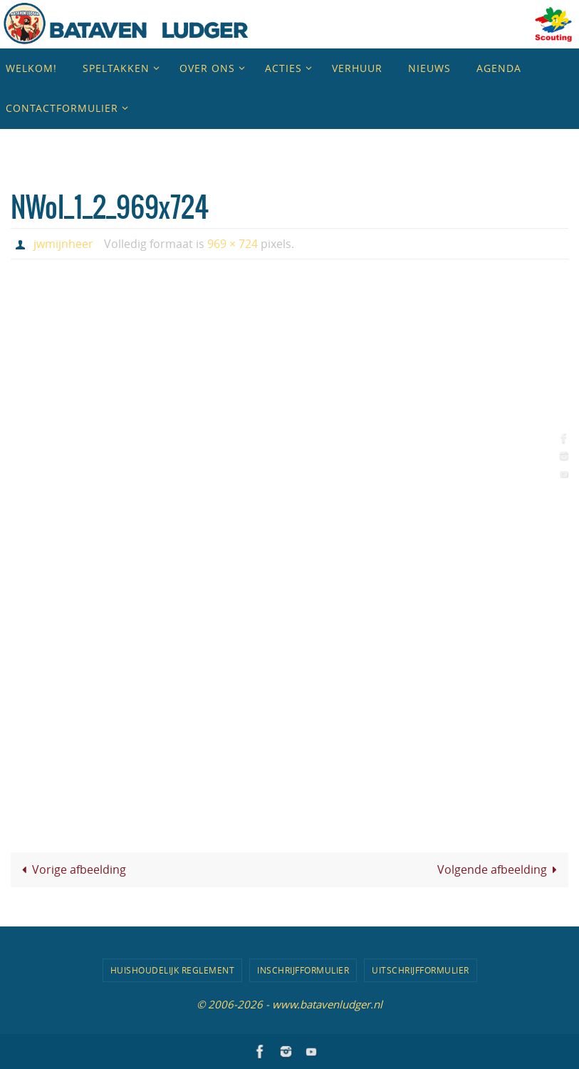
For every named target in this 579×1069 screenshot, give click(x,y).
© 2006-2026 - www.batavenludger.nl (289, 1004)
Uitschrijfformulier (420, 970)
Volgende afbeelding (500, 869)
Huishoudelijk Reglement (172, 970)
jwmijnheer (63, 244)
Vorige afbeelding (71, 869)
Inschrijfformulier (303, 970)
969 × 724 (232, 244)
